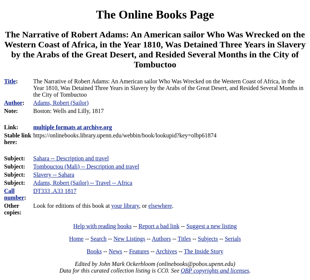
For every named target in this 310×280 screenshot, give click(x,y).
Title (10, 81)
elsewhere (160, 206)
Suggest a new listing (211, 226)
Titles (184, 239)
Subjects (208, 239)
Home (76, 239)
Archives (166, 251)
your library (125, 206)
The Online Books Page (155, 14)
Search (99, 239)
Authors (161, 239)
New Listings (129, 239)
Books (94, 251)
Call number (14, 194)
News (115, 251)
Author (13, 103)
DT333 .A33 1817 (55, 191)
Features (139, 251)
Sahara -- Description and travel (71, 158)
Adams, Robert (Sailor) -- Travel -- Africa (82, 183)
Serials (233, 239)
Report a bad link (158, 226)
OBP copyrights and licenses (215, 270)
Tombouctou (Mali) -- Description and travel (86, 166)
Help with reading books (102, 226)
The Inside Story (203, 251)
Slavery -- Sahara (53, 174)
